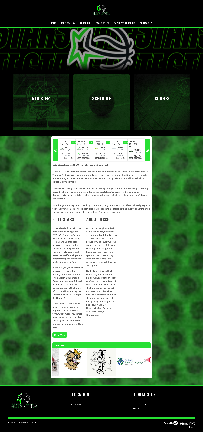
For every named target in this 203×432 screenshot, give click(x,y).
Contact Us (146, 23)
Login (192, 427)
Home (53, 23)
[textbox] (101, 188)
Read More (60, 335)
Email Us (136, 408)
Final (74, 143)
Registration (68, 23)
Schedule (85, 23)
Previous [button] (55, 150)
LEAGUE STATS (102, 23)
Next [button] (147, 150)
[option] (67, 150)
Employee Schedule (124, 23)
